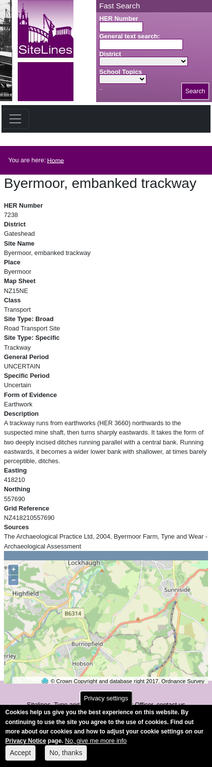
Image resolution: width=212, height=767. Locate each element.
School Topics (120, 71)
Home (55, 160)
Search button (101, 89)
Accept (20, 758)
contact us (170, 704)
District (110, 54)
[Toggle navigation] (15, 119)
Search (195, 91)
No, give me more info (96, 745)
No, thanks (65, 758)
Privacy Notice (25, 745)
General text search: (129, 36)
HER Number (118, 18)
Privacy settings (106, 703)
